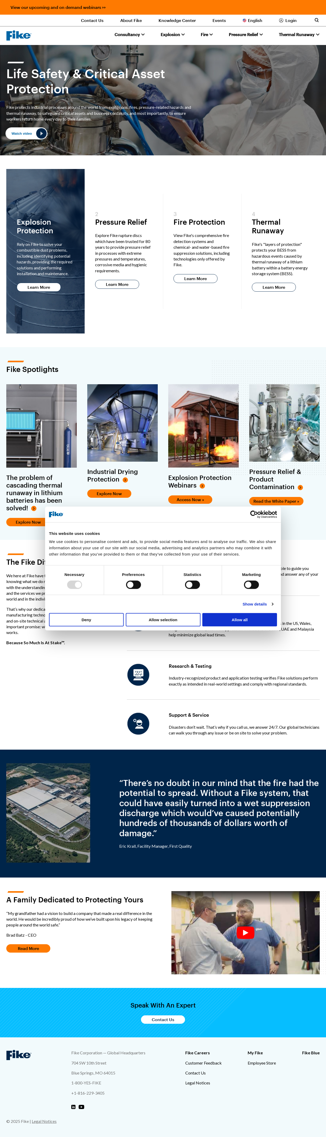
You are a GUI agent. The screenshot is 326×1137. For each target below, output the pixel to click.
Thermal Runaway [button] (296, 34)
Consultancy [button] (127, 34)
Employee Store (262, 1062)
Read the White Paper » (276, 501)
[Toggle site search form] (316, 20)
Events (219, 20)
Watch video (22, 133)
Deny (86, 620)
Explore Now (28, 521)
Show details (255, 604)
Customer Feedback (203, 1062)
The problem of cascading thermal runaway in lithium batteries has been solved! (34, 492)
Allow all (240, 620)
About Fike (131, 20)
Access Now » (190, 499)
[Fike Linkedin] (73, 1107)
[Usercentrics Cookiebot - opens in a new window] (254, 514)
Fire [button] (204, 34)
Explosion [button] (170, 34)
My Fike (255, 1052)
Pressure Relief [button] (243, 34)
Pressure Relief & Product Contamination (275, 479)
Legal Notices (197, 1082)
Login (291, 20)
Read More (28, 948)
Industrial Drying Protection (112, 475)
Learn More (39, 287)
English (255, 20)
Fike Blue (311, 1052)
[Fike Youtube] (81, 1107)
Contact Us (92, 20)
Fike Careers (197, 1052)
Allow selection (163, 620)
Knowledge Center (177, 20)
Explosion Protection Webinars (200, 481)
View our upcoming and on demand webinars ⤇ (58, 7)
